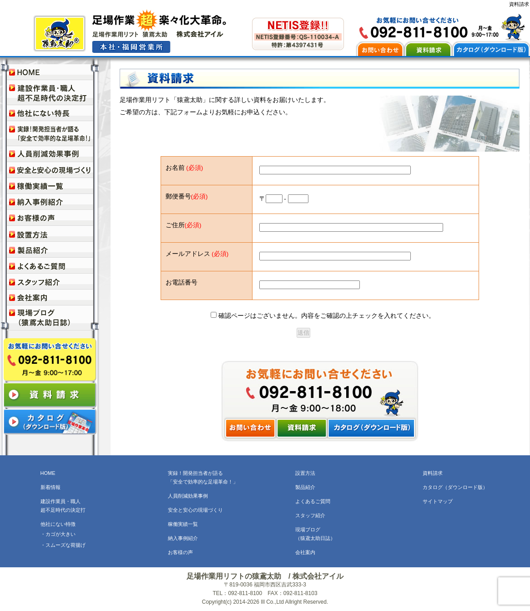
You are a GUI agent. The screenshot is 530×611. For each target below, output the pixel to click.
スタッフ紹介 (310, 515)
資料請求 (433, 473)
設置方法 (305, 473)
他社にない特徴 (58, 524)
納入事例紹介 (183, 538)
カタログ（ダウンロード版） (455, 487)
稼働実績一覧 (183, 524)
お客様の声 (180, 552)
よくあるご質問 (312, 501)
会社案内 (305, 552)
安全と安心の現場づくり (195, 510)
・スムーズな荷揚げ (63, 545)
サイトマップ (438, 501)
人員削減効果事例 (188, 496)
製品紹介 (305, 487)
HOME (48, 473)
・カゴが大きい (58, 534)
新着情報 (50, 487)
